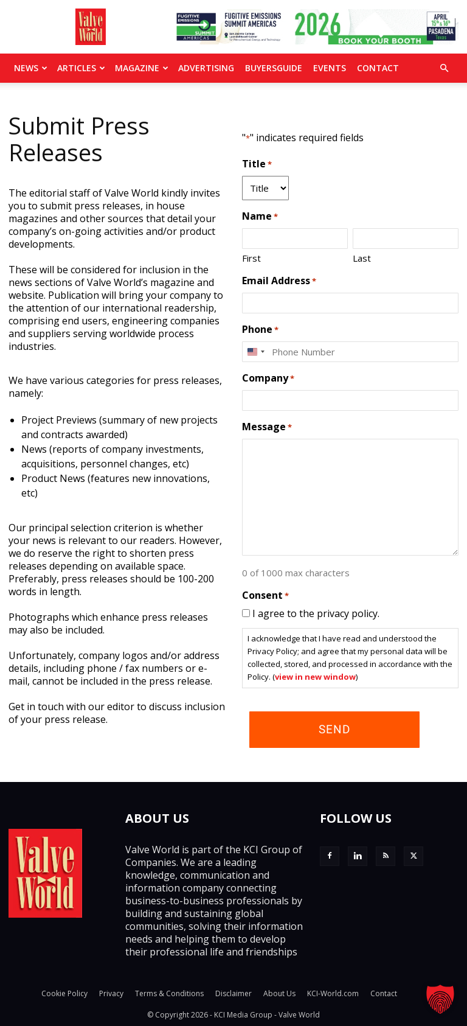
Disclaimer (233, 993)
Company (268, 378)
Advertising (206, 68)
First (251, 258)
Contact (378, 68)
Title (257, 164)
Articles (81, 68)
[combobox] (255, 351)
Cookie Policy (64, 993)
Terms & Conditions (169, 993)
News (30, 68)
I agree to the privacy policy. (315, 613)
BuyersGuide (273, 68)
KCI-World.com (333, 993)
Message (267, 427)
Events (329, 68)
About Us (279, 993)
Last (362, 258)
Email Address (279, 281)
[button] (443, 68)
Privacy (111, 993)
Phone (260, 330)
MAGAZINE (141, 68)
